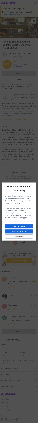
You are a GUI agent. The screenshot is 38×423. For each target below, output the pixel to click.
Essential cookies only (19, 231)
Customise (19, 236)
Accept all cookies (19, 226)
